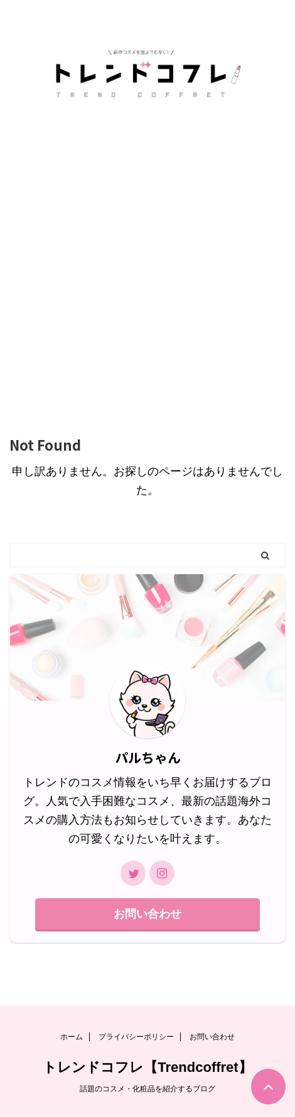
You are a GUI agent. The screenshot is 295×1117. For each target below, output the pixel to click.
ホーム (71, 1036)
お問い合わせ (147, 914)
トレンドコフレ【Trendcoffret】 (147, 1067)
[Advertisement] (147, 261)
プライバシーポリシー (136, 1036)
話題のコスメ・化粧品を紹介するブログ (147, 1088)
